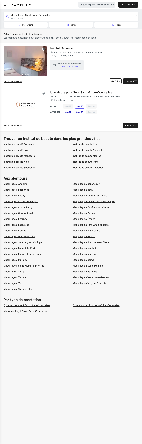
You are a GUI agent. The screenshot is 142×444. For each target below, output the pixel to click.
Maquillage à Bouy (83, 189)
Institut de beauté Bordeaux (19, 144)
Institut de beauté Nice (16, 161)
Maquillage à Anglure (15, 183)
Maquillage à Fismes (15, 230)
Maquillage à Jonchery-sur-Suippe (23, 242)
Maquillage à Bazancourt (86, 183)
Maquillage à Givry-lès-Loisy (19, 236)
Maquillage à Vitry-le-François (89, 283)
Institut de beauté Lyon (16, 150)
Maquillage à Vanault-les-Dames (91, 277)
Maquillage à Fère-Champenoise (91, 224)
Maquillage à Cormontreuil (18, 213)
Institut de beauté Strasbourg (20, 167)
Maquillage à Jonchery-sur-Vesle (91, 242)
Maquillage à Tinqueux (16, 277)
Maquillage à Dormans (85, 213)
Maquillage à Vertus (15, 283)
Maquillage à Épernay (15, 218)
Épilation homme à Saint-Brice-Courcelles (27, 305)
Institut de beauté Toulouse (88, 167)
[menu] (5, 4)
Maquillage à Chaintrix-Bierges (21, 201)
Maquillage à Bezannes (16, 189)
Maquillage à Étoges (84, 218)
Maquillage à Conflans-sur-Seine (91, 207)
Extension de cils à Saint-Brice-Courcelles (96, 305)
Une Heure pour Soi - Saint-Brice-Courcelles (81, 92)
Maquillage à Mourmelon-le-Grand (23, 254)
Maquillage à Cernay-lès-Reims (90, 195)
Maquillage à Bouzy (14, 195)
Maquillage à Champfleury (18, 207)
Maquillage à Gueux (84, 236)
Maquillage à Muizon (84, 254)
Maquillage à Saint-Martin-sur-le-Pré (24, 265)
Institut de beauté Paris (86, 161)
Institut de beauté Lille (85, 144)
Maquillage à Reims (83, 259)
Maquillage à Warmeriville (18, 289)
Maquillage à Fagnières (16, 224)
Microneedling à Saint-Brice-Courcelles (25, 311)
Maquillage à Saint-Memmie (88, 265)
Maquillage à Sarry (14, 271)
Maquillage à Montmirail (86, 248)
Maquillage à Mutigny (15, 259)
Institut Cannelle (61, 48)
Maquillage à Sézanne (85, 271)
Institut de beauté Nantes (87, 155)
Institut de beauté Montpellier (20, 155)
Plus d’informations (13, 81)
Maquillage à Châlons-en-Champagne (94, 201)
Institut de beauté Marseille (88, 150)
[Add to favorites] (44, 49)
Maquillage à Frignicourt (86, 230)
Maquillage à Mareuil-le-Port (19, 248)
